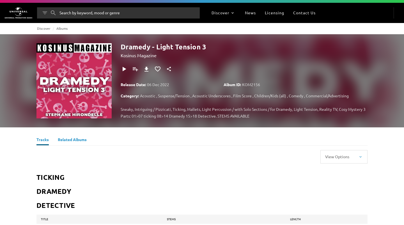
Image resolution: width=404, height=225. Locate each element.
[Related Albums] (72, 140)
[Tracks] (42, 140)
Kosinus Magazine (139, 55)
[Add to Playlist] (135, 69)
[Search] (53, 13)
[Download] (146, 69)
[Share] (169, 69)
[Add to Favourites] (157, 69)
